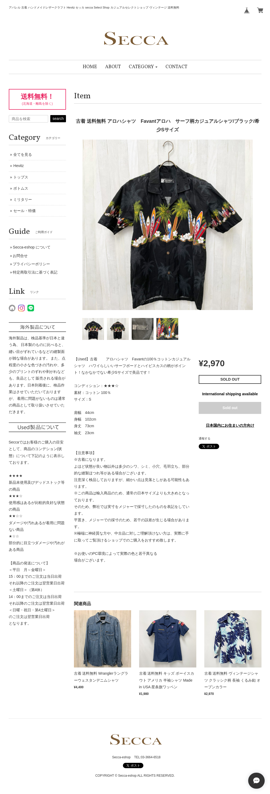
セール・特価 (24, 211)
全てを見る (22, 154)
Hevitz (18, 166)
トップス (20, 177)
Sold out (230, 408)
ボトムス (20, 188)
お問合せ (20, 256)
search (58, 118)
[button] (143, 67)
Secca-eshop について (32, 247)
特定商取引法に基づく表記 (35, 272)
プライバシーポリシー (31, 264)
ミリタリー (22, 199)
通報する (204, 438)
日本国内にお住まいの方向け (230, 425)
